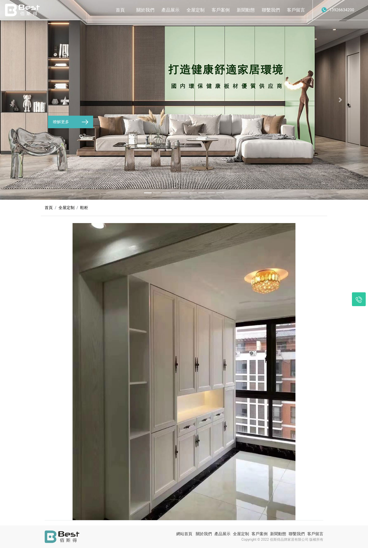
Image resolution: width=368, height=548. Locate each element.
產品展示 (170, 10)
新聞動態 (246, 10)
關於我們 (145, 10)
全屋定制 (196, 10)
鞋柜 (84, 207)
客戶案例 (221, 10)
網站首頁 (184, 533)
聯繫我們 (271, 10)
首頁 (120, 10)
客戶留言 (296, 10)
